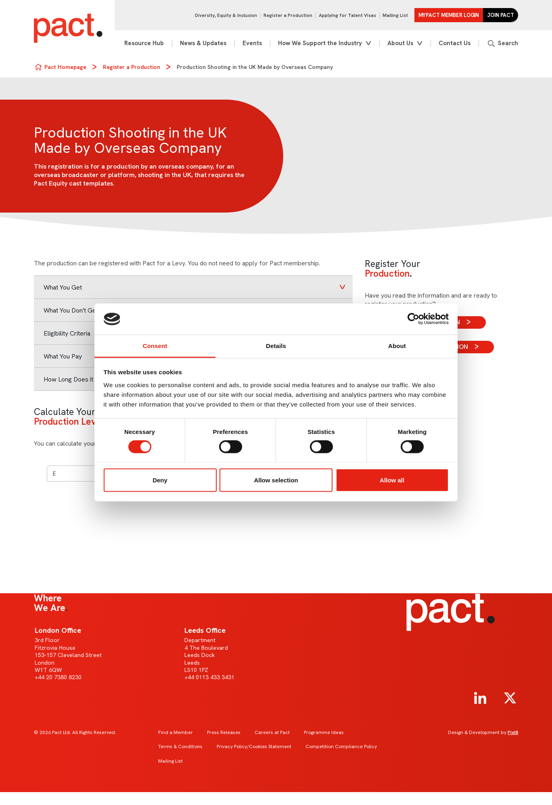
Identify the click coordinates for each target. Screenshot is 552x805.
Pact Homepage (65, 67)
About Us (400, 43)
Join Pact (500, 15)
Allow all (392, 480)
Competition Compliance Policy (341, 746)
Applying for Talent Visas (347, 15)
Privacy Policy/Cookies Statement (254, 746)
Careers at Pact (272, 732)
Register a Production (287, 15)
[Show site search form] (502, 43)
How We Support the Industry (320, 43)
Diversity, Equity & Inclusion (226, 15)
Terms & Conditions (180, 746)
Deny (160, 480)
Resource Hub (144, 43)
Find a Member (175, 732)
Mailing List (395, 15)
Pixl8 (513, 732)
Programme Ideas (324, 732)
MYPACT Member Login (448, 15)
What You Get (63, 287)
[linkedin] (480, 698)
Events (252, 43)
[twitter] (510, 698)
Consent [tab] (155, 345)
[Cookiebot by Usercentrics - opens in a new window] (413, 319)
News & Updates (203, 43)
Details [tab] (276, 345)
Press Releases (223, 732)
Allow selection (276, 480)
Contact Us (454, 43)
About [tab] (397, 345)
